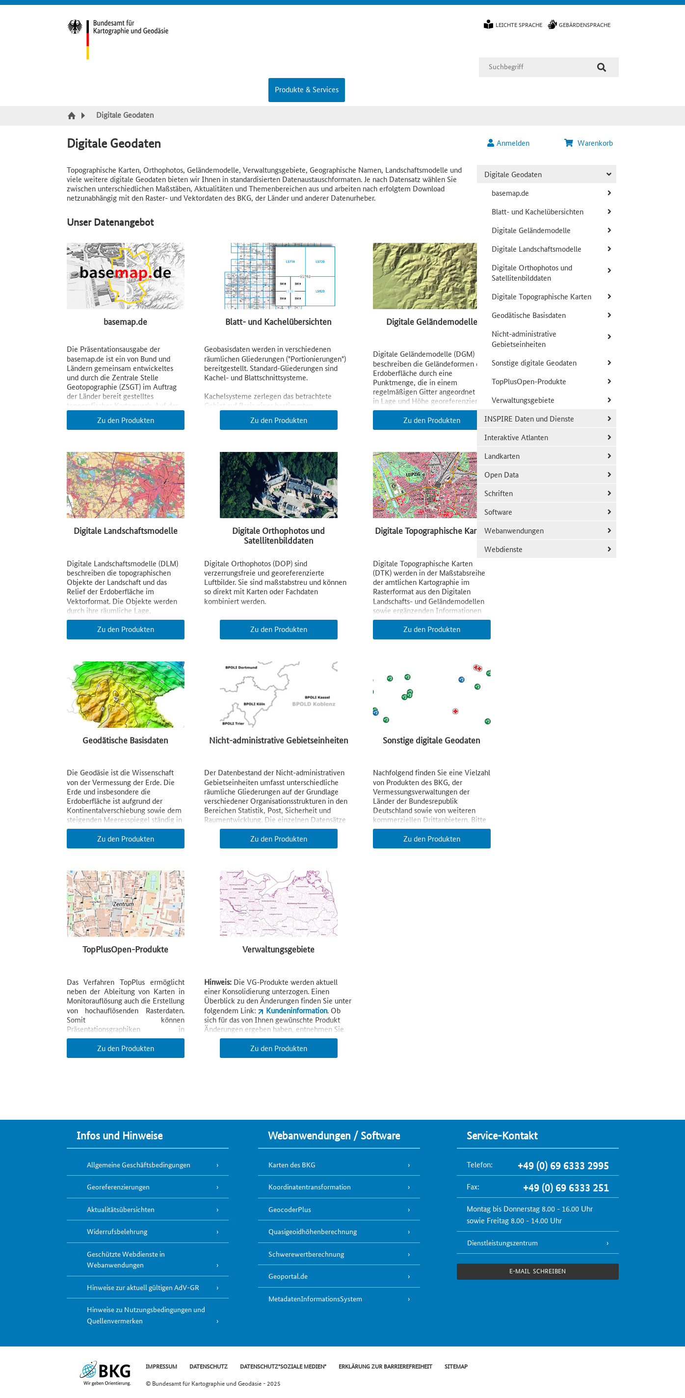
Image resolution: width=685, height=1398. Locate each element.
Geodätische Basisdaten (529, 315)
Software (498, 511)
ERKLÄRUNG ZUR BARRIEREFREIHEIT (385, 1366)
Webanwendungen (514, 530)
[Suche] (601, 67)
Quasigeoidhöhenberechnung (312, 1231)
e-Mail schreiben (537, 1270)
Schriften (498, 493)
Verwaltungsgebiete (523, 400)
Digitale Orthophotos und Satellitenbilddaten (532, 272)
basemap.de (510, 192)
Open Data (501, 474)
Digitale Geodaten (513, 174)
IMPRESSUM (161, 1366)
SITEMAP (456, 1366)
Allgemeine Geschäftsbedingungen (138, 1164)
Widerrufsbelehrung (117, 1231)
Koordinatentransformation (309, 1186)
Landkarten (502, 455)
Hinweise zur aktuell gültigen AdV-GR (143, 1287)
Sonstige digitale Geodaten (534, 362)
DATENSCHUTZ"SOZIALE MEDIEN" (283, 1366)
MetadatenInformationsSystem (315, 1298)
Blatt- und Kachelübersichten (537, 211)
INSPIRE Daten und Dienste (529, 418)
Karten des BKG (292, 1164)
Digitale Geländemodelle (531, 230)
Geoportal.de (288, 1276)
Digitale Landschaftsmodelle (536, 248)
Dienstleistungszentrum (502, 1242)
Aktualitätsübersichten (121, 1209)
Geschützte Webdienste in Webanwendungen (126, 1259)
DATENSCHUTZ (208, 1366)
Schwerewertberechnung (306, 1254)
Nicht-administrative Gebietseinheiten (524, 338)
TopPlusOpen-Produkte (529, 381)
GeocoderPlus (289, 1209)
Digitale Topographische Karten (541, 296)
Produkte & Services (307, 89)
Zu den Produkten (125, 420)
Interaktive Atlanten (516, 437)
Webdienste (503, 549)
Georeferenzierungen (118, 1186)
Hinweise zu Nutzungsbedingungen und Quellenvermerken (146, 1314)
